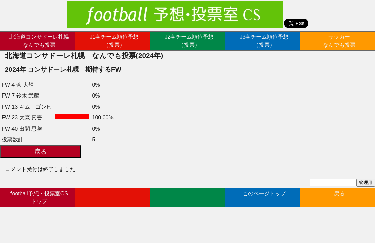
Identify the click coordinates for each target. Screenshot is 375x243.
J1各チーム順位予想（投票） (114, 40)
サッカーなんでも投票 (339, 40)
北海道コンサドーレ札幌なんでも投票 (39, 40)
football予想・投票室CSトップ (39, 197)
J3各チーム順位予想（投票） (264, 40)
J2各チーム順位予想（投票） (189, 40)
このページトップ (264, 197)
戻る (339, 197)
